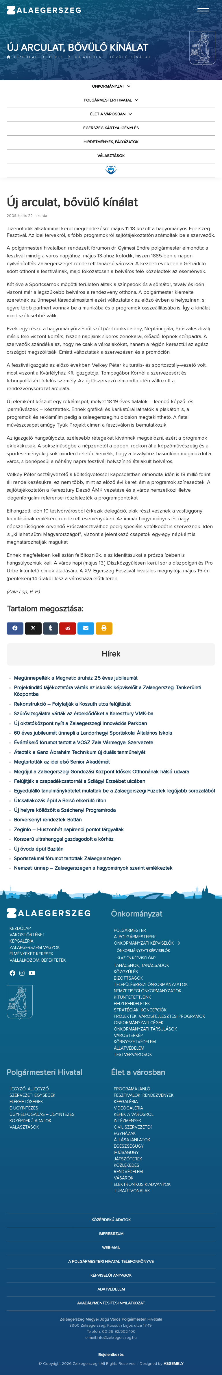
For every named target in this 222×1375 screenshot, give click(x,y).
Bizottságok (128, 978)
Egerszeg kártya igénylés (111, 128)
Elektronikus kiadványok (142, 1184)
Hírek (56, 57)
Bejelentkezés (111, 1355)
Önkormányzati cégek (139, 1023)
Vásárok (124, 1178)
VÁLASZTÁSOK (111, 156)
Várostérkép (128, 1035)
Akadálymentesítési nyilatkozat (111, 1303)
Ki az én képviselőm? (136, 958)
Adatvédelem (111, 1289)
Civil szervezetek (133, 1127)
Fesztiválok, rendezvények (144, 1095)
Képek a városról (133, 1114)
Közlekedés (126, 1165)
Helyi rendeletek (132, 1004)
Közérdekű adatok (30, 1121)
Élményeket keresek (31, 954)
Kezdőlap (22, 57)
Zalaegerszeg (44, 10)
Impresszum (111, 1234)
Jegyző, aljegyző (29, 1089)
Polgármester (130, 930)
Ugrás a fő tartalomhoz (200, 2)
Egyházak (125, 1133)
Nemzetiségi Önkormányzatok (148, 991)
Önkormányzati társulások (145, 1029)
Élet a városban (107, 114)
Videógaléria (128, 1108)
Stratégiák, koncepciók (140, 1010)
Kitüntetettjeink (132, 997)
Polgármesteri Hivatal (108, 100)
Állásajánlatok (132, 1140)
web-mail (111, 1248)
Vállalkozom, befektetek (38, 960)
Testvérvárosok (133, 1055)
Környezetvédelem (135, 1042)
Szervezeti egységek (33, 1095)
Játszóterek (128, 1159)
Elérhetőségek (26, 1102)
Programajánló (132, 1089)
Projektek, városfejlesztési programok (159, 1016)
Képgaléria (22, 941)
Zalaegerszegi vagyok (35, 947)
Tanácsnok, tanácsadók (141, 965)
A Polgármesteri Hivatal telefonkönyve (111, 1262)
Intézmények (127, 1121)
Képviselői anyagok (111, 1275)
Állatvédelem (129, 1048)
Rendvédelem (128, 1172)
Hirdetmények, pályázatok (111, 142)
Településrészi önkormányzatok (151, 985)
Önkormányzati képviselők (144, 943)
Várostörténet (27, 935)
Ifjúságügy (126, 1153)
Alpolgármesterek (135, 937)
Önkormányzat (108, 86)
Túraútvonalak (132, 1191)
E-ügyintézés (24, 1108)
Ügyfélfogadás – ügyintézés (42, 1114)
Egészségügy (129, 1146)
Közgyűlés (126, 972)
